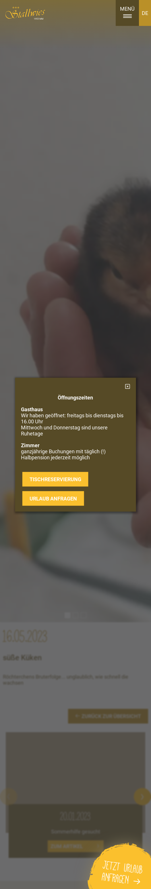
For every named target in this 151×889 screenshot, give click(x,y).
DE (145, 13)
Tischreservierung (55, 479)
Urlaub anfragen (53, 498)
